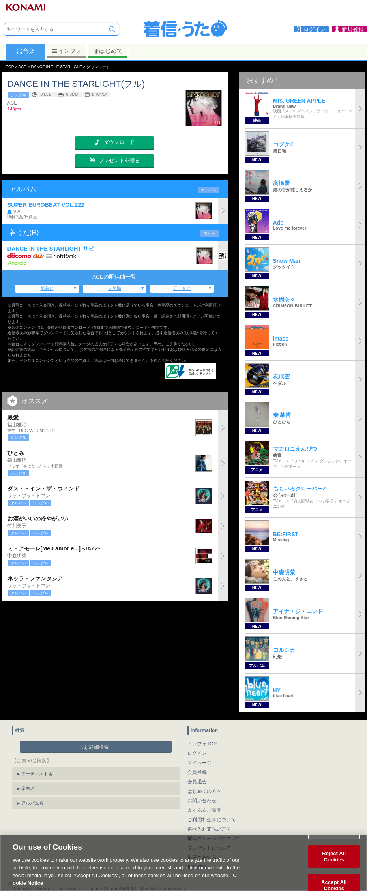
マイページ (199, 763)
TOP (10, 67)
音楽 (25, 50)
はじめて (107, 50)
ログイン (197, 753)
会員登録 (197, 772)
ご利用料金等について (211, 819)
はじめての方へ (204, 791)
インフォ (66, 50)
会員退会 (197, 781)
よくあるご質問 (204, 810)
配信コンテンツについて (214, 838)
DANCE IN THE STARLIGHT (56, 67)
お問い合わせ (202, 800)
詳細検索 (99, 747)
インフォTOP (202, 744)
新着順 (47, 288)
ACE (22, 67)
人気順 (114, 288)
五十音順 (182, 288)
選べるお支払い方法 (209, 829)
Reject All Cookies (334, 866)
